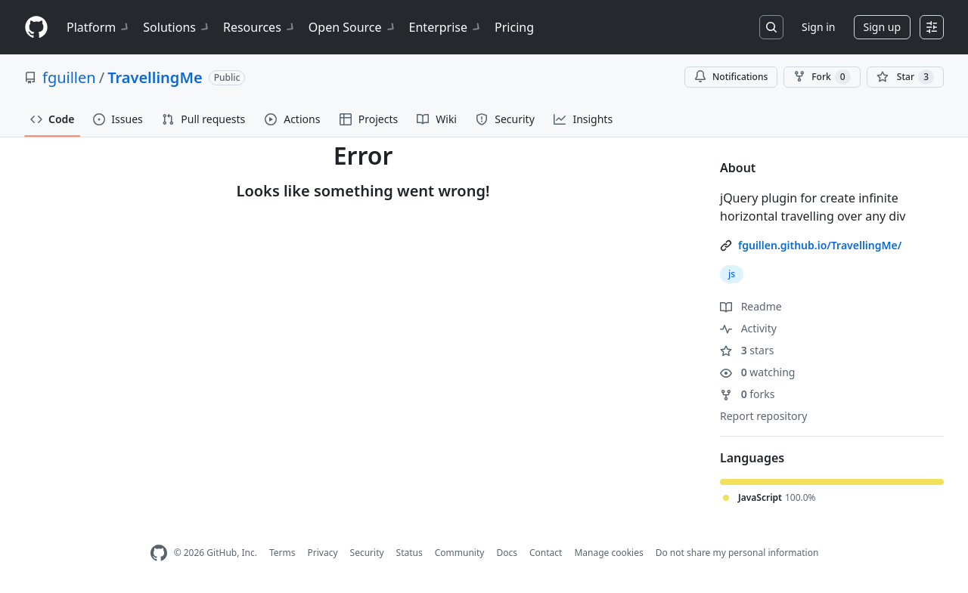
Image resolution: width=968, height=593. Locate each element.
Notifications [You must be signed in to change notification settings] (731, 76)
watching (757, 372)
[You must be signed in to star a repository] (905, 77)
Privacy (323, 552)
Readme (751, 306)
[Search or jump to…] (771, 27)
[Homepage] (36, 27)
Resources (259, 27)
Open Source (353, 27)
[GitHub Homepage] (159, 553)
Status (409, 552)
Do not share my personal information (737, 552)
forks (747, 394)
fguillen (69, 77)
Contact (545, 552)
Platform (99, 27)
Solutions (177, 27)
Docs (506, 552)
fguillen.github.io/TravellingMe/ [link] (819, 245)
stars (747, 350)
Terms (282, 552)
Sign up (882, 27)
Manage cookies (608, 552)
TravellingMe (155, 77)
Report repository (763, 416)
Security (367, 552)
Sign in (818, 27)
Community (460, 552)
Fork (821, 77)
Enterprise (445, 27)
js (731, 273)
